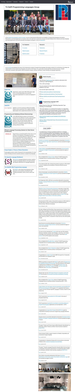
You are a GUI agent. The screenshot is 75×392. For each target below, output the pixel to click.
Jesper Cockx (49, 254)
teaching (10, 67)
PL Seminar (42, 53)
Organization (9, 1)
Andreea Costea (51, 156)
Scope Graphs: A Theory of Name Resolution (16, 150)
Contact (31, 1)
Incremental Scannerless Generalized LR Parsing (58, 274)
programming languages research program (17, 37)
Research (21, 1)
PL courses (24, 48)
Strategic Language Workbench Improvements (48, 181)
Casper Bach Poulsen (49, 266)
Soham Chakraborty (52, 248)
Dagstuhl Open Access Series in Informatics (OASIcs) (50, 195)
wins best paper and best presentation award (55, 286)
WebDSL (16, 169)
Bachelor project (25, 53)
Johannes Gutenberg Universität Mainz (54, 341)
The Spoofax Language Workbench (14, 157)
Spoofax (16, 159)
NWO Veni (61, 310)
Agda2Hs (7, 105)
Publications (42, 48)
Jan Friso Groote (62, 266)
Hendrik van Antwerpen (44, 140)
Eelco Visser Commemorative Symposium (49, 188)
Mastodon (43, 40)
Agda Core (7, 89)
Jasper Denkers (42, 148)
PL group (54, 231)
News (40, 145)
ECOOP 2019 (41, 328)
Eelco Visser (62, 264)
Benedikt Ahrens (51, 241)
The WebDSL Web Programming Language (16, 167)
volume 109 (63, 194)
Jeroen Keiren (49, 267)
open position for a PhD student (54, 296)
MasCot (56, 261)
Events (26, 1)
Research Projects (43, 50)
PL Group (3, 1)
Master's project (25, 50)
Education (15, 1)
